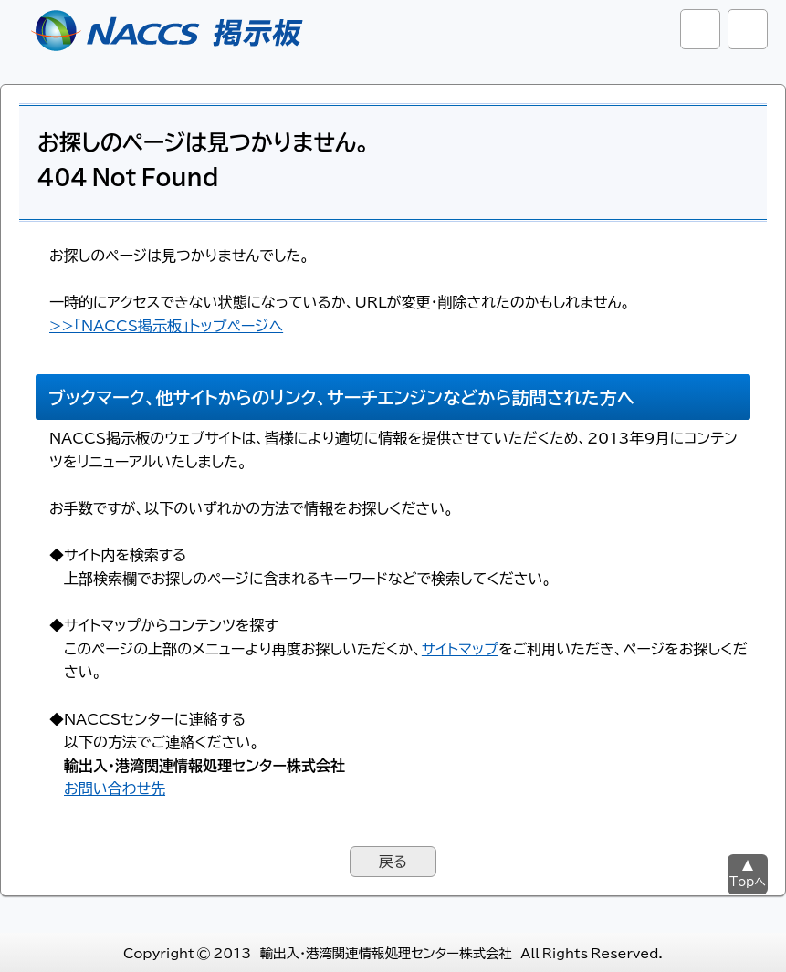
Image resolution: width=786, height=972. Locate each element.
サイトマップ (460, 648)
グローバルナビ (748, 29)
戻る (393, 861)
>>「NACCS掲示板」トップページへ (166, 325)
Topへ (747, 881)
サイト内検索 (700, 29)
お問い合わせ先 (114, 788)
